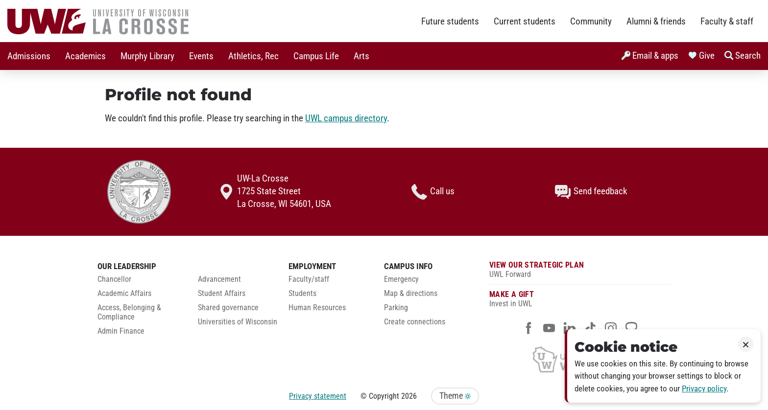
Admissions (28, 56)
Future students (450, 21)
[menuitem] (29, 56)
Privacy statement (317, 396)
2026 (409, 396)
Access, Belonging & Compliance (129, 312)
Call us (433, 192)
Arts (361, 56)
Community (591, 21)
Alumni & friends (656, 21)
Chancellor (114, 279)
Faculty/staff (308, 279)
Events (201, 56)
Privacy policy (704, 388)
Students (302, 293)
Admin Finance (120, 331)
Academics (85, 56)
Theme (455, 396)
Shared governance (228, 307)
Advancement (219, 279)
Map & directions (410, 293)
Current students (524, 21)
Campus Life (316, 56)
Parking (396, 307)
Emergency (401, 279)
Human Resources (317, 307)
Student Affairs (221, 293)
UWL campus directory (346, 118)
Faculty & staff (726, 21)
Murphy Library (147, 56)
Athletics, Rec (253, 56)
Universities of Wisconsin (237, 322)
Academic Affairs (124, 293)
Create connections (414, 322)
